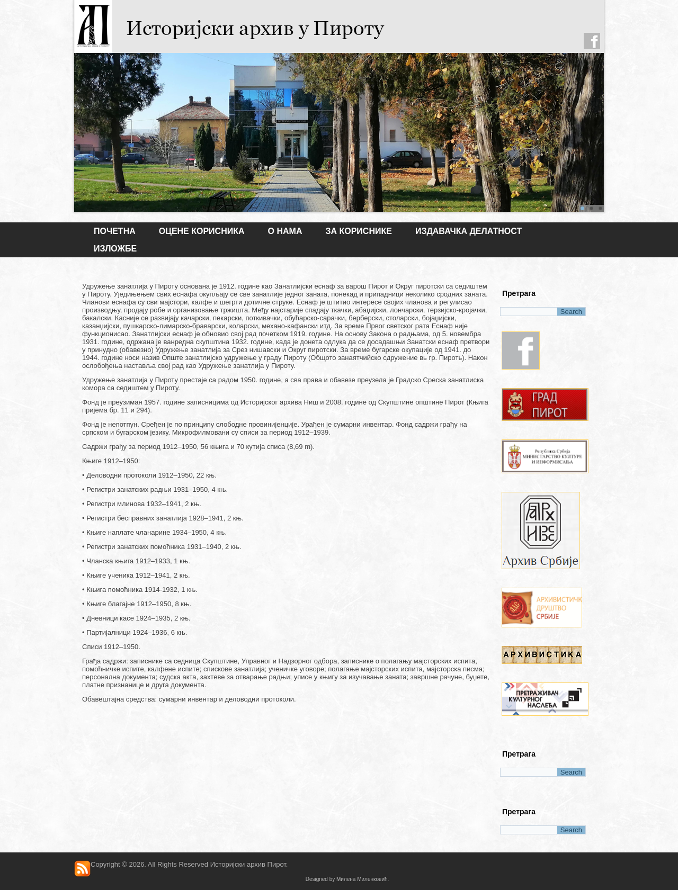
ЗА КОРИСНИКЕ (358, 231)
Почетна (115, 231)
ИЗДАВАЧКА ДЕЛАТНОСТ (468, 231)
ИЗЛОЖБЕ (115, 248)
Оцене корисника (202, 231)
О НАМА (285, 231)
